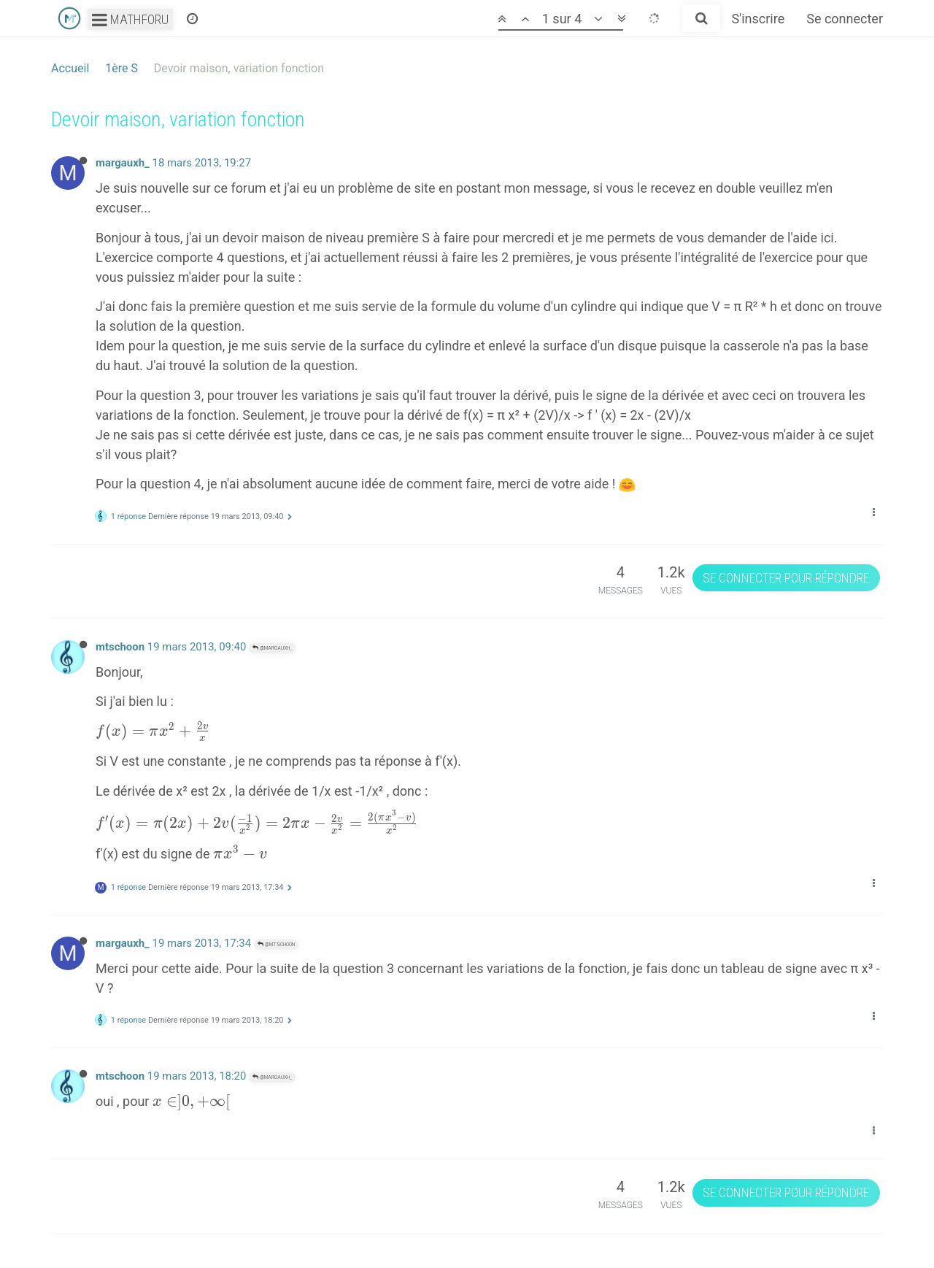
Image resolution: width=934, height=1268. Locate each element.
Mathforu (130, 19)
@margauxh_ (272, 648)
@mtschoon (276, 944)
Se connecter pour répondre (786, 577)
